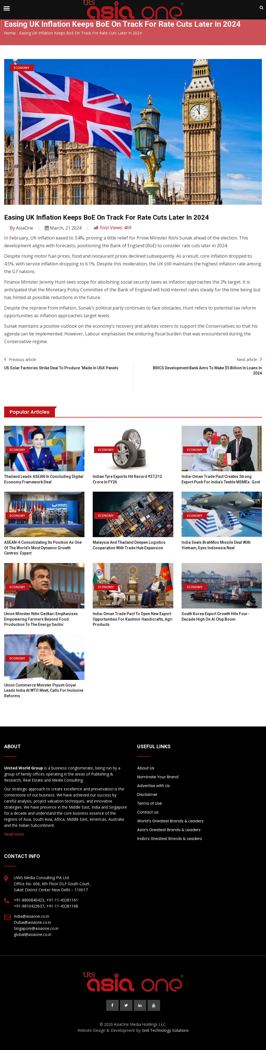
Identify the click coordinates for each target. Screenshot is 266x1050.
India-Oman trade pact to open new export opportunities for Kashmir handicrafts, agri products (132, 619)
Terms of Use (149, 803)
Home (10, 33)
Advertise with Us (153, 785)
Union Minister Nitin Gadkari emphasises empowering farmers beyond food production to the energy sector (41, 619)
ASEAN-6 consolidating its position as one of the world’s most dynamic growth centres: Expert (43, 547)
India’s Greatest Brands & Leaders (169, 838)
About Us (145, 768)
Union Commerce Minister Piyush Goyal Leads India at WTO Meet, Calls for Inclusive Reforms (43, 690)
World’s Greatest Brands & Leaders (170, 821)
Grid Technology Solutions (165, 1030)
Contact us (147, 812)
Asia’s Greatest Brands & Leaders (169, 830)
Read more (14, 834)
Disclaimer (147, 794)
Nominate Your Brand (157, 777)
